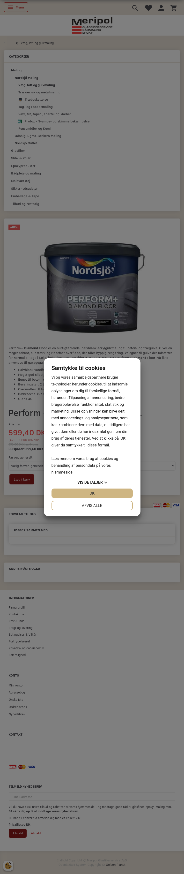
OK (92, 493)
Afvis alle (92, 505)
